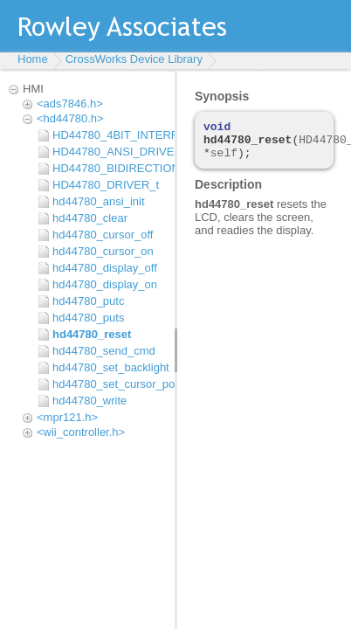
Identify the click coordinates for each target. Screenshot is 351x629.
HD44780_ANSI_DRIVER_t (109, 151)
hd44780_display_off (104, 267)
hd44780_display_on (104, 284)
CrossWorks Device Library (134, 59)
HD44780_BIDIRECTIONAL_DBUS (109, 168)
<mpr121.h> (67, 417)
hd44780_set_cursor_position (109, 384)
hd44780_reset (91, 334)
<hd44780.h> (70, 118)
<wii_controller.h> (81, 432)
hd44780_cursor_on (103, 251)
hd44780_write (89, 400)
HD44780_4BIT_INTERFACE (109, 135)
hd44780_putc (88, 301)
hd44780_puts (88, 317)
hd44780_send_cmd (103, 350)
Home (32, 59)
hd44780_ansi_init (98, 201)
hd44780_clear (89, 218)
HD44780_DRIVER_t (105, 184)
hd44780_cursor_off (102, 234)
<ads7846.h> (70, 103)
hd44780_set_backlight (109, 367)
